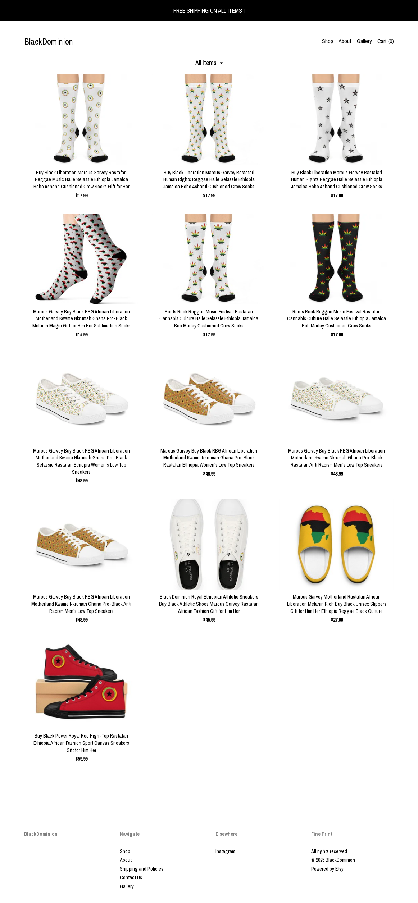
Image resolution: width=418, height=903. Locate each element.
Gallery (364, 41)
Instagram (225, 851)
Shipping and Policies (141, 869)
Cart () (385, 41)
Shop (327, 41)
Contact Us (131, 877)
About (345, 41)
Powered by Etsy (327, 869)
